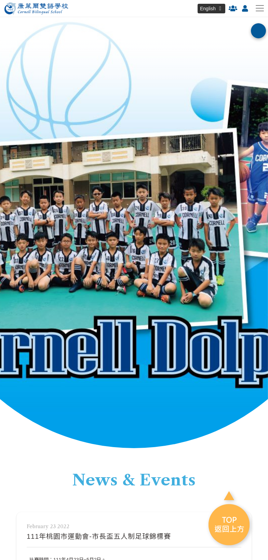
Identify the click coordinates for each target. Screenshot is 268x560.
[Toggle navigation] (260, 8)
